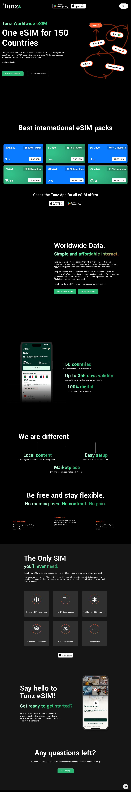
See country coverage (12, 74)
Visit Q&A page (66, 771)
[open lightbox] (96, 703)
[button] (123, 6)
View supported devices (65, 291)
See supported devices (38, 74)
